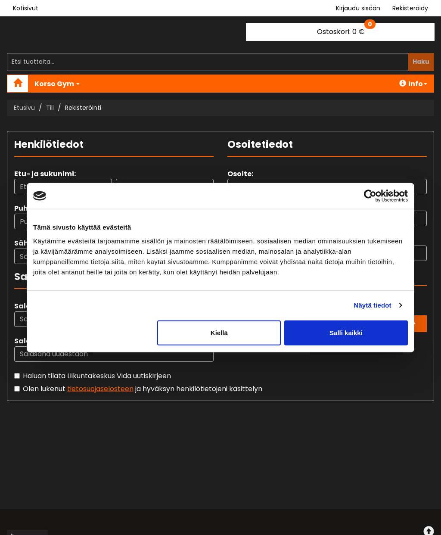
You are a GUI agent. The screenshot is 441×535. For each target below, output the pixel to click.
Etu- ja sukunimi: (45, 174)
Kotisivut (25, 8)
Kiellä (219, 332)
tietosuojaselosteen (100, 389)
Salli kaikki (346, 332)
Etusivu (24, 107)
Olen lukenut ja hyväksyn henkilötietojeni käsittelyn (142, 389)
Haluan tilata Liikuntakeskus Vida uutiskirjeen (97, 376)
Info (413, 84)
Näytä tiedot (372, 305)
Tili (50, 107)
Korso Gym (57, 84)
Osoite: (240, 174)
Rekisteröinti (83, 107)
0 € (346, 30)
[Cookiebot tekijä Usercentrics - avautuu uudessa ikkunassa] (370, 196)
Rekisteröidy (410, 8)
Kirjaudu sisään (358, 8)
